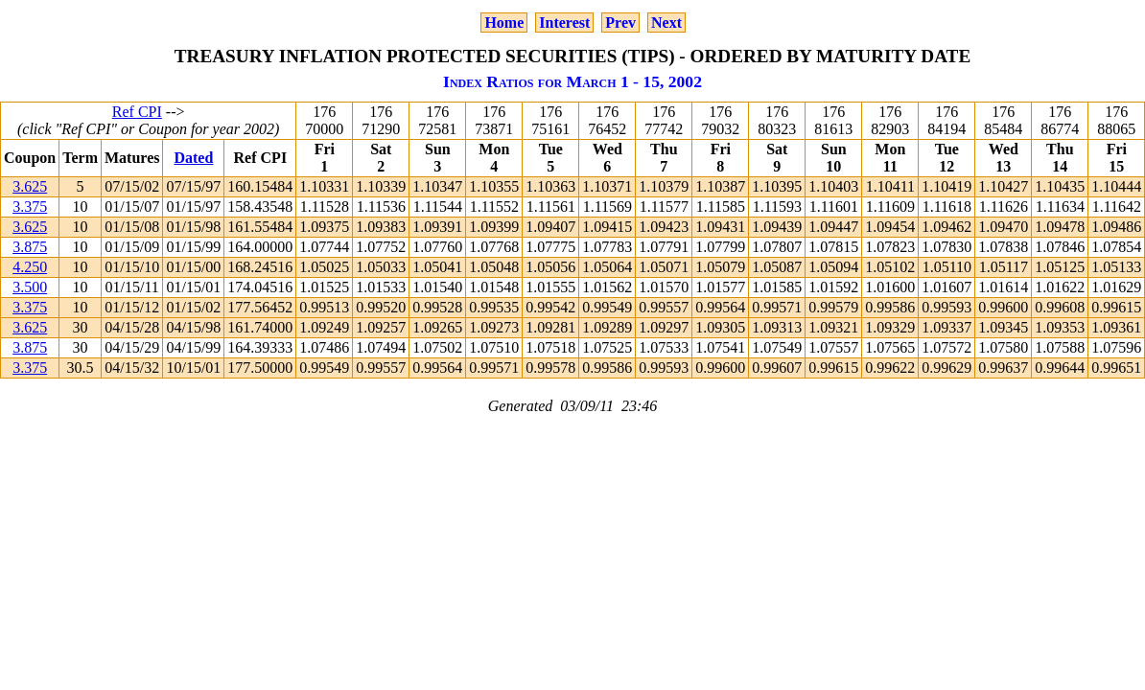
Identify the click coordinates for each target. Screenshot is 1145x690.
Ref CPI (137, 112)
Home (504, 22)
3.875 (29, 247)
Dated (193, 158)
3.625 (29, 186)
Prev (620, 22)
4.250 (29, 267)
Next (666, 22)
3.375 (29, 206)
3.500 (29, 287)
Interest (564, 22)
